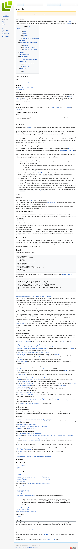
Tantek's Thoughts (21, 386)
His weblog (71, 348)
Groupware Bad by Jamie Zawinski (25, 495)
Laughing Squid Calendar (26, 377)
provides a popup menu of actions (31, 440)
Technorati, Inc (26, 82)
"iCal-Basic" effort (51, 202)
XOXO (19, 516)
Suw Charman (20, 366)
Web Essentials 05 (21, 355)
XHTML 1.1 (20, 484)
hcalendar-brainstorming (23, 526)
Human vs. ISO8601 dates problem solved (36, 190)
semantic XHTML (39, 172)
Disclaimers (35, 547)
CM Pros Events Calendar (23, 340)
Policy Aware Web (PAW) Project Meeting (27, 393)
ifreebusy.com (20, 353)
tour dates (43, 364)
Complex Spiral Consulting (23, 384)
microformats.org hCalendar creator (26, 423)
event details (42, 368)
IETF (17, 98)
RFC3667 (67, 107)
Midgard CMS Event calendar (24, 344)
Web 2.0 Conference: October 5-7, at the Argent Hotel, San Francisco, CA (33, 295)
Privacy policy (18, 547)
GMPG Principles (20, 100)
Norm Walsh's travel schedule (24, 391)
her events (35, 366)
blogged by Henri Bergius (41, 344)
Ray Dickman (62, 364)
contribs (43, 12)
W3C (24, 98)
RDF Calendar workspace (23, 449)
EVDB (18, 370)
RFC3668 (18, 109)
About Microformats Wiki (27, 547)
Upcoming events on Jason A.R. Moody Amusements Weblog (32, 348)
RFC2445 (69, 21)
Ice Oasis (72, 382)
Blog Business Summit (22, 368)
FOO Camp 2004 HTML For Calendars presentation (45, 117)
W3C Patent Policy (54, 107)
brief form (63, 340)
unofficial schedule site (32, 382)
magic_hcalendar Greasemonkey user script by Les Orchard (32, 420)
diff (19, 14)
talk (40, 12)
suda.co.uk (42, 388)
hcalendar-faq (47, 533)
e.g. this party (40, 377)
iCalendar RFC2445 (22, 468)
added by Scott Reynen (53, 346)
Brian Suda (20, 89)
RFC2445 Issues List (22, 509)
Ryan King (19, 427)
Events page (61, 384)
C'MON (19, 364)
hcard (50, 219)
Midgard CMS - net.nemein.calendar (26, 418)
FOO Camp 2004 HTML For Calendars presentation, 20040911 (32, 477)
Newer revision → (40, 14)
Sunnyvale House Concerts (33, 379)
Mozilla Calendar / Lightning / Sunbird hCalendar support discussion (33, 455)
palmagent (19, 447)
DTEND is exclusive (20, 323)
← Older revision (24, 14)
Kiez (21, 397)
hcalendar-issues (51, 538)
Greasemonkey (36, 438)
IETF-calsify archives (22, 491)
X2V (18, 443)
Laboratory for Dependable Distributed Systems (31, 399)
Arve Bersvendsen (36, 432)
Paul (18, 379)
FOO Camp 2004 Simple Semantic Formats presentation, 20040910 (33, 479)
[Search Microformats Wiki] (69, 5)
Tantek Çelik (19, 82)
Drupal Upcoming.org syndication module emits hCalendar (31, 425)
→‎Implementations (50, 12)
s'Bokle (19, 359)
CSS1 (18, 473)
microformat (68, 23)
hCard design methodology (67, 150)
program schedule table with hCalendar (47, 355)
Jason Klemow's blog (22, 507)
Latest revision (31, 14)
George (19, 434)
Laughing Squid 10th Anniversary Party (29, 402)
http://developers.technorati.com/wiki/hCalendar (37, 482)
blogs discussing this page (28, 528)
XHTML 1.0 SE (21, 464)
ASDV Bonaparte (21, 360)
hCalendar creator (31, 427)
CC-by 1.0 (71, 100)
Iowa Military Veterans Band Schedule (26, 346)
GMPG (69, 96)
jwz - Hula (19, 493)
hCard (69, 148)
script (41, 438)
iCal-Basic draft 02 (21, 481)
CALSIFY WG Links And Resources (26, 510)
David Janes (20, 438)
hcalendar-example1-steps (68, 274)
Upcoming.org (20, 373)
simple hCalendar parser (23, 432)
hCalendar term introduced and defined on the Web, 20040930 (32, 475)
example (56, 353)
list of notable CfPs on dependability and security (62, 399)
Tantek (25, 152)
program (44, 397)
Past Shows (26, 380)
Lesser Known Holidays (23, 388)
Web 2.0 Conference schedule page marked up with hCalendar (32, 351)
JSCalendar (20, 450)
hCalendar (18, 150)
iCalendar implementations (23, 489)
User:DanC (28, 447)
